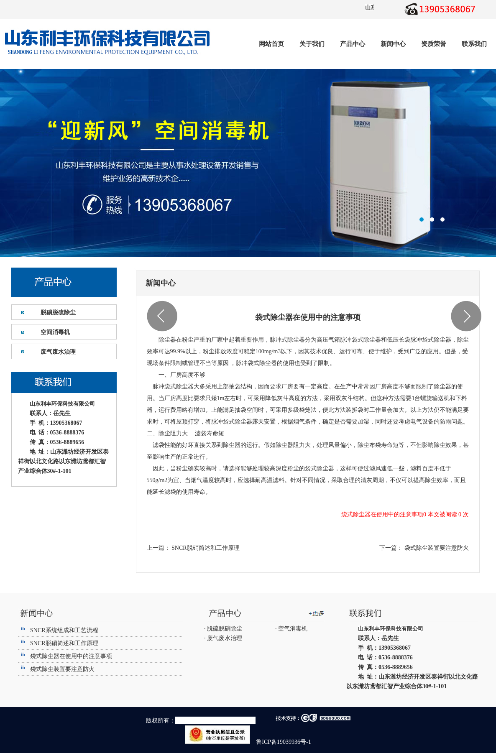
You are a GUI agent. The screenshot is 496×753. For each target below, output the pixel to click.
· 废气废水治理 (223, 638)
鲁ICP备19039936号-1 (283, 742)
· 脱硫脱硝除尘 (223, 628)
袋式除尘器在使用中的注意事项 (71, 656)
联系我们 (474, 44)
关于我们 (312, 44)
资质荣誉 (433, 44)
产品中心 (352, 44)
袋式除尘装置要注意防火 (436, 548)
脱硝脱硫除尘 (58, 312)
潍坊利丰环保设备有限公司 (248, 163)
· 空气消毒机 (291, 628)
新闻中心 (393, 44)
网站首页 (271, 44)
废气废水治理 (58, 352)
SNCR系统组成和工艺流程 (64, 630)
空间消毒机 (55, 332)
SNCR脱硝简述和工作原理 (205, 548)
